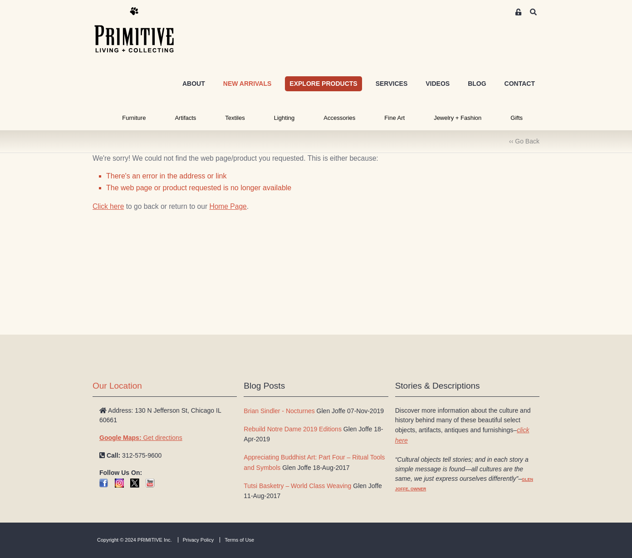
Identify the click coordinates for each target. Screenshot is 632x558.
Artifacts (185, 117)
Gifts (516, 117)
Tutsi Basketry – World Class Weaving (297, 485)
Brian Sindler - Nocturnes (279, 411)
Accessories (339, 117)
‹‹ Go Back (524, 141)
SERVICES (392, 83)
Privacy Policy (198, 540)
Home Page (227, 206)
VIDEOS (438, 83)
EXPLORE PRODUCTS (323, 83)
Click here (108, 206)
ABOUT (193, 83)
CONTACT (520, 83)
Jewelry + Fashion (457, 117)
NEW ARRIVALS (247, 83)
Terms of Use (239, 540)
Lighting (284, 117)
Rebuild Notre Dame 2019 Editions (293, 429)
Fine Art (394, 117)
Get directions (140, 437)
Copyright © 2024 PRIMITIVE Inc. (134, 540)
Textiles (235, 117)
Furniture (134, 117)
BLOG (477, 83)
